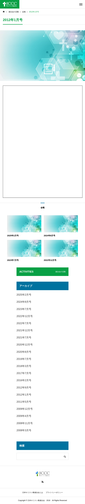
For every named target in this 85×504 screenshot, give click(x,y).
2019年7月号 (24, 359)
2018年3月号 (24, 366)
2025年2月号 (24, 294)
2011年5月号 (24, 401)
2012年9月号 (24, 387)
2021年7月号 (24, 337)
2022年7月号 (24, 323)
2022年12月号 (25, 316)
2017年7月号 (24, 373)
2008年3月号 (24, 430)
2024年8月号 (24, 301)
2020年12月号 (25, 344)
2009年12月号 (25, 408)
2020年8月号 (24, 351)
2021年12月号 (25, 330)
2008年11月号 (25, 423)
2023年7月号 (24, 309)
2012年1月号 (24, 394)
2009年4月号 (24, 416)
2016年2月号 (24, 380)
